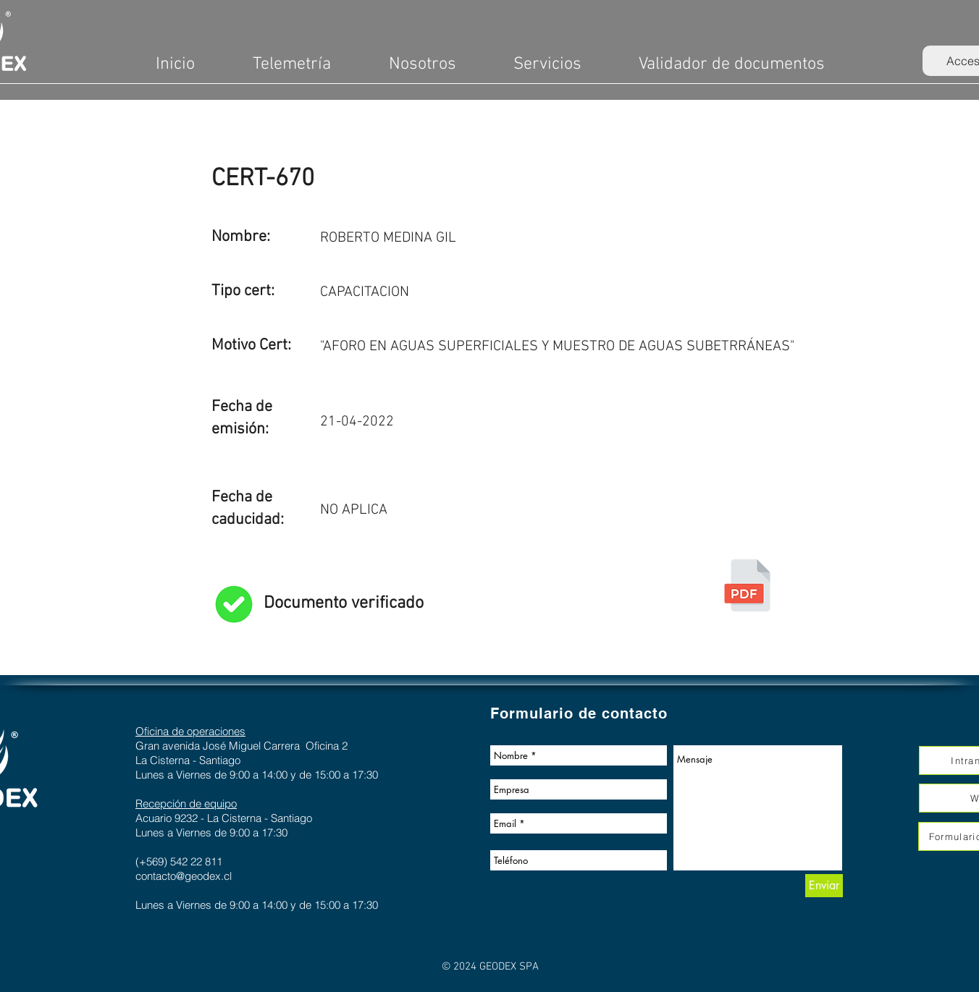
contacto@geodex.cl (183, 876)
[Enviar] (824, 885)
